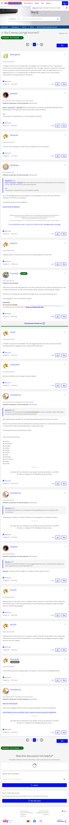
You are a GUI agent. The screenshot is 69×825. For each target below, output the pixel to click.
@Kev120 (20, 107)
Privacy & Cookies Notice (26, 812)
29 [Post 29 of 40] (5, 680)
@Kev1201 (6, 703)
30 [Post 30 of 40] (6, 732)
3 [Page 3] (37, 44)
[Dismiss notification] (66, 8)
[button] (65, 54)
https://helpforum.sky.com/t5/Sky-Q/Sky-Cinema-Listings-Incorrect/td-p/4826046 (29, 712)
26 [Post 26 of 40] (5, 580)
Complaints (23, 814)
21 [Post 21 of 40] (5, 316)
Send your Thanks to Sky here (35, 307)
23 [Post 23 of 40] (5, 385)
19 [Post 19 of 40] (5, 233)
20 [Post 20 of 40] (6, 264)
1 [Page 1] (31, 44)
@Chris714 (11, 107)
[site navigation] (2, 3)
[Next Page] (41, 44)
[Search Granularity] (15, 19)
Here (58, 224)
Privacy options (24, 811)
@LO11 (5, 107)
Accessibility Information (42, 812)
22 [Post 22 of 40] (5, 355)
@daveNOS (8, 180)
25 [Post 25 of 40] (5, 537)
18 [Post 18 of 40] (5, 156)
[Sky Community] (13, 3)
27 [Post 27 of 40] (5, 615)
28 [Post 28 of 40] (5, 650)
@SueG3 (7, 562)
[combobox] (38, 19)
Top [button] (65, 811)
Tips (42, 3)
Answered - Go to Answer (12, 37)
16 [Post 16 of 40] (5, 84)
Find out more (33, 103)
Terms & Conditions (44, 811)
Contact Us (46, 814)
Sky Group (23, 816)
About (48, 3)
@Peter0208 (13, 703)
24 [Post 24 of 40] (5, 483)
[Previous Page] (27, 44)
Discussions (28, 3)
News (37, 3)
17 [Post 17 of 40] (5, 125)
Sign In (65, 3)
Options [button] (62, 33)
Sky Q (34, 12)
